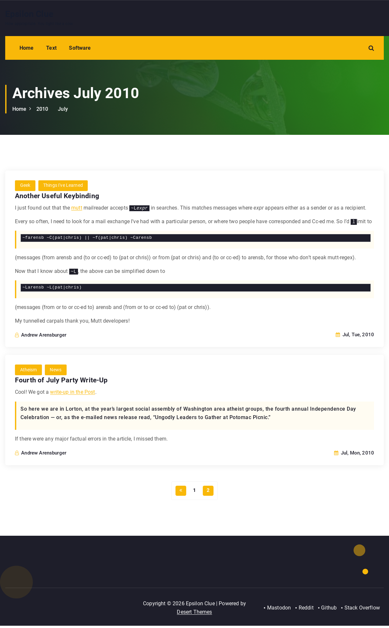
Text (51, 48)
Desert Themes (194, 614)
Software (80, 48)
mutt (76, 208)
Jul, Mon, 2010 (354, 453)
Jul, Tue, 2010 (354, 335)
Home (26, 48)
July (63, 109)
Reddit (305, 610)
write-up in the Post (72, 393)
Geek (25, 185)
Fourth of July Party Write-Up (62, 381)
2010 (42, 109)
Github (329, 610)
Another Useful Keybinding (58, 196)
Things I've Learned (64, 185)
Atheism (28, 370)
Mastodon (278, 610)
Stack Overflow (362, 610)
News (56, 370)
